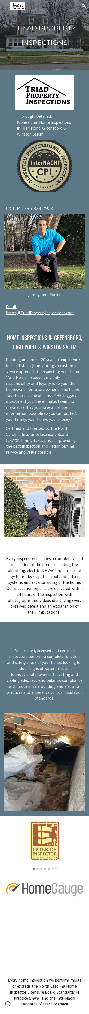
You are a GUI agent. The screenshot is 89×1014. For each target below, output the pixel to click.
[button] (5, 6)
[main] (44, 35)
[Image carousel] (44, 845)
